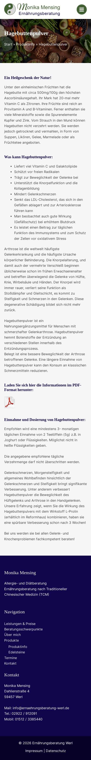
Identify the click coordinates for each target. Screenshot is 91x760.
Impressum (34, 751)
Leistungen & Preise (19, 624)
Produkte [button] (11, 640)
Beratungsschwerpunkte (23, 629)
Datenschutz (56, 751)
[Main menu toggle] (82, 9)
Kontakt (10, 663)
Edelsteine (16, 652)
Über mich (12, 635)
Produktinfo (17, 647)
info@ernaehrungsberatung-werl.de (41, 708)
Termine (10, 658)
